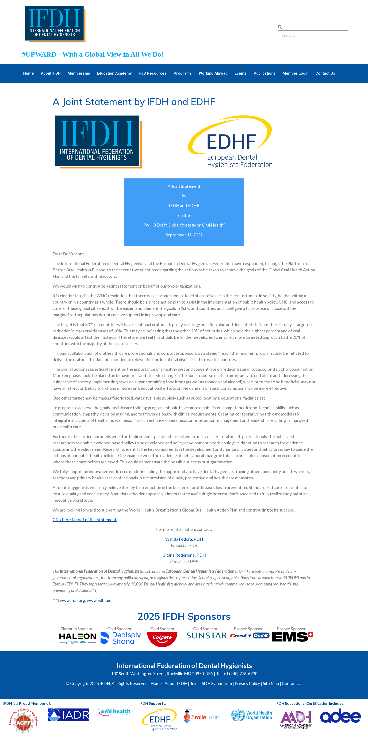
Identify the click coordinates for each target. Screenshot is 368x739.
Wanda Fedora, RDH (184, 539)
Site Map (271, 683)
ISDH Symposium (216, 683)
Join (194, 683)
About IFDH (51, 73)
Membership (79, 73)
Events (240, 73)
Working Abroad (213, 73)
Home (28, 73)
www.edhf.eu (99, 600)
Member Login (295, 73)
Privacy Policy (247, 683)
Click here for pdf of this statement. (85, 519)
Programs (183, 73)
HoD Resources (153, 73)
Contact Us (325, 73)
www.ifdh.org (72, 600)
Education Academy (114, 73)
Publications (265, 73)
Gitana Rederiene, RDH (184, 555)
